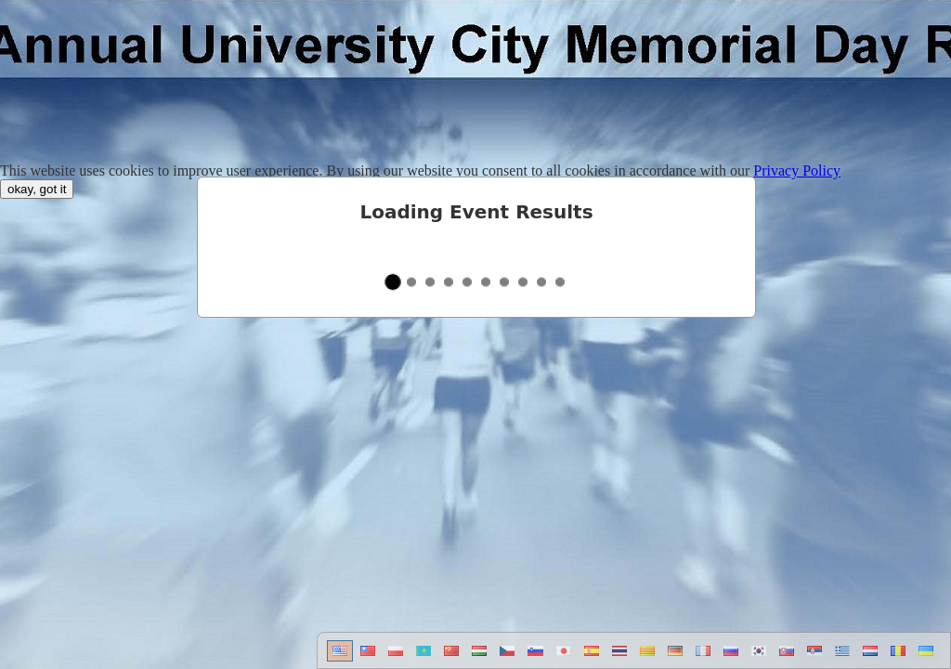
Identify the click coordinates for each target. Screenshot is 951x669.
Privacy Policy (796, 170)
